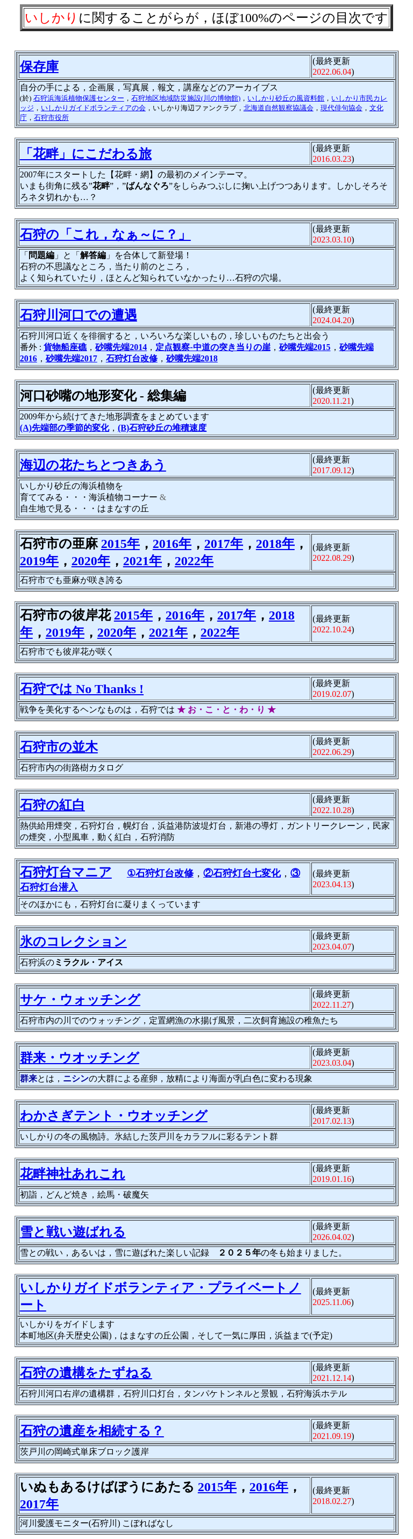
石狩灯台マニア (66, 872)
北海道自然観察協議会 (279, 108)
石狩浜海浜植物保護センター (78, 98)
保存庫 (39, 67)
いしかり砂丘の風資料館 (285, 98)
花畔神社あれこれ (72, 1174)
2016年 (172, 544)
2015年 (120, 544)
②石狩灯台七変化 (242, 873)
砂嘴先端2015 (305, 347)
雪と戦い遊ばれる (73, 1232)
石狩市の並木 (59, 747)
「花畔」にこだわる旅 (86, 154)
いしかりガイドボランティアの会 (93, 108)
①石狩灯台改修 (160, 873)
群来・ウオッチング (79, 1058)
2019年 (39, 561)
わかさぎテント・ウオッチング (114, 1116)
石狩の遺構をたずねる (86, 1373)
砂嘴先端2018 (192, 358)
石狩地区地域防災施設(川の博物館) (186, 98)
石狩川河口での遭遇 (78, 315)
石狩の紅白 (52, 805)
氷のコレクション (73, 942)
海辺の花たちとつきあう (93, 465)
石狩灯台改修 (132, 358)
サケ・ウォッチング (80, 1000)
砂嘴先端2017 (71, 358)
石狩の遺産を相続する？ (92, 1431)
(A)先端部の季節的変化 (64, 427)
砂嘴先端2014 (121, 347)
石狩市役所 (51, 117)
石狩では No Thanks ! (82, 689)
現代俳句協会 (341, 108)
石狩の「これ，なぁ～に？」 (105, 234)
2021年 (142, 561)
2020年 (91, 561)
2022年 (194, 561)
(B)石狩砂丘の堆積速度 (162, 427)
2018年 (275, 544)
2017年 (223, 544)
